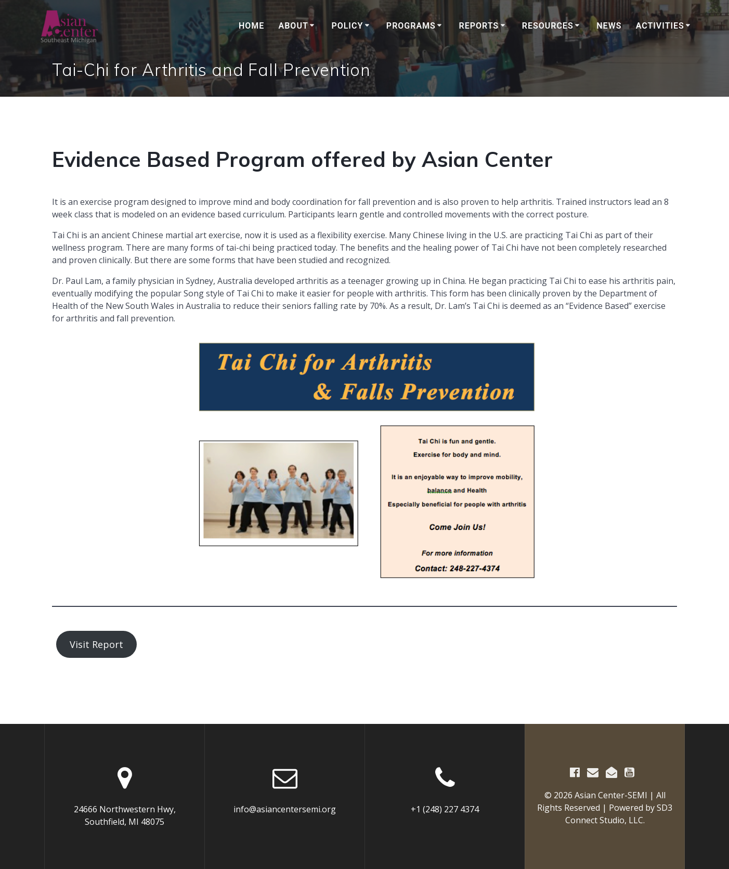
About (293, 26)
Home (251, 26)
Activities (660, 26)
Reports (479, 26)
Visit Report (96, 644)
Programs (411, 26)
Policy (347, 26)
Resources (548, 26)
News (608, 26)
